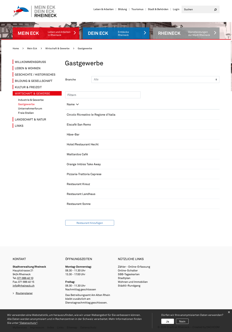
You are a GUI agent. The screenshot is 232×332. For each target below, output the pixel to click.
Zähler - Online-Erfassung (134, 266)
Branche (70, 79)
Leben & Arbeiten (103, 9)
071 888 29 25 (145, 144)
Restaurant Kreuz (78, 184)
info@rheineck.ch (24, 285)
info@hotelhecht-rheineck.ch (184, 144)
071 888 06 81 (145, 164)
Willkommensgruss (30, 61)
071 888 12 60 (145, 193)
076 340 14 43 (145, 114)
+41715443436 (146, 154)
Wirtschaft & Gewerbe (32, 93)
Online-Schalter (128, 270)
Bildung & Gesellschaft (33, 80)
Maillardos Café (77, 154)
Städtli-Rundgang (129, 285)
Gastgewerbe (34, 104)
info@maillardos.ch (177, 154)
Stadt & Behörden (158, 9)
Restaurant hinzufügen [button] (89, 222)
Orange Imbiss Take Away (84, 164)
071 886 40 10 (25, 278)
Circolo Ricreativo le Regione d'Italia (91, 114)
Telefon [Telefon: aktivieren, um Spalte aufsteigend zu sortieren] (141, 104)
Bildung (122, 9)
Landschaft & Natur (30, 119)
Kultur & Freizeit (28, 87)
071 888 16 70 (145, 174)
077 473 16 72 (145, 124)
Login (176, 9)
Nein (182, 321)
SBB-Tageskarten (129, 274)
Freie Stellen (26, 112)
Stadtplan (124, 278)
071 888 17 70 (145, 134)
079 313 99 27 (145, 203)
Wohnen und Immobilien (133, 281)
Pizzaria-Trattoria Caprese (84, 174)
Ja (167, 321)
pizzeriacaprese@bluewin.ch (183, 174)
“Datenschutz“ (28, 322)
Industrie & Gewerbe (31, 99)
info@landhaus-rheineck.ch (182, 193)
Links (19, 125)
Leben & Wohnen (28, 68)
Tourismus (137, 9)
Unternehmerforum (30, 108)
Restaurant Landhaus (81, 193)
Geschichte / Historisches (35, 74)
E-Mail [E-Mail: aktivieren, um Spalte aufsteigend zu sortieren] (168, 104)
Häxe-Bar (73, 134)
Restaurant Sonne (79, 203)
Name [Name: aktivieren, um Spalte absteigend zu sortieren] (71, 104)
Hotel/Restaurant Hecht (83, 144)
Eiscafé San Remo (79, 124)
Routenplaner (24, 293)
